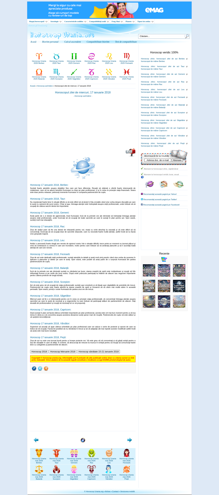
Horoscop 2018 (39, 351)
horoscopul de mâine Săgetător (154, 123)
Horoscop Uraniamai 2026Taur (56, 459)
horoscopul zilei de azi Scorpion (170, 113)
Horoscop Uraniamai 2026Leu (109, 459)
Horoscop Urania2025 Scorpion (56, 77)
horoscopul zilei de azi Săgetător (170, 120)
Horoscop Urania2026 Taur (56, 61)
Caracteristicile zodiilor (75, 21)
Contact (115, 491)
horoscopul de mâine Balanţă (153, 107)
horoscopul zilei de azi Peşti (170, 143)
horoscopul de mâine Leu (151, 92)
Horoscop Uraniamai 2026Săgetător (74, 476)
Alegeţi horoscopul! (38, 21)
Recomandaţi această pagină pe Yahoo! (160, 194)
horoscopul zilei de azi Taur (170, 66)
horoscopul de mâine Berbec (153, 61)
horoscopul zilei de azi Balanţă (170, 105)
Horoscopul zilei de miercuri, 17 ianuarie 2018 (83, 92)
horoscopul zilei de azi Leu (170, 89)
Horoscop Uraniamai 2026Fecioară (127, 459)
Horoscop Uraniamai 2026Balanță (39, 476)
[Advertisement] (83, 124)
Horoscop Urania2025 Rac (92, 61)
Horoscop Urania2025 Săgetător (74, 77)
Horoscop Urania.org (37, 25)
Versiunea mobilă (127, 491)
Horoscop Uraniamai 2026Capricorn (92, 476)
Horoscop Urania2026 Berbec (39, 61)
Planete (130, 21)
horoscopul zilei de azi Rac (170, 82)
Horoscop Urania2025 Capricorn (92, 77)
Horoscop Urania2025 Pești (127, 77)
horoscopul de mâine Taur (152, 69)
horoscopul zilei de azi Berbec (170, 59)
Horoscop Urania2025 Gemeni (74, 61)
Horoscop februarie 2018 (62, 351)
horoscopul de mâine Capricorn (154, 130)
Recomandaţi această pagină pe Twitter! (160, 199)
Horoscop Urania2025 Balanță (39, 77)
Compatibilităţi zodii (99, 21)
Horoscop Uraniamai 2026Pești (127, 476)
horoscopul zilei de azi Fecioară (170, 97)
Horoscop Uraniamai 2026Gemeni (74, 459)
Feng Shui (117, 21)
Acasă (32, 86)
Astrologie (55, 21)
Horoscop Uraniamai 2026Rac (92, 459)
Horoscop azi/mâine (45, 86)
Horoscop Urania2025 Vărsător (109, 77)
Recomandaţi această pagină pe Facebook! (161, 205)
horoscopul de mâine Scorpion (153, 115)
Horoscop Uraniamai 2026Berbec (39, 459)
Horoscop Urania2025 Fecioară (127, 61)
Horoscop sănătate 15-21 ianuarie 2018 (99, 351)
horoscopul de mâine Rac (151, 84)
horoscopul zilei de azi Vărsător (170, 136)
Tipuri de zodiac (145, 21)
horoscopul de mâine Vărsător (153, 138)
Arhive (107, 491)
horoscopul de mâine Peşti (152, 146)
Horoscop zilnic (147, 59)
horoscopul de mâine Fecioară (153, 100)
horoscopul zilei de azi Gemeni (170, 74)
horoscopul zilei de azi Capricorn (170, 128)
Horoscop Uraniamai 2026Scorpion (56, 476)
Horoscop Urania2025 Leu (109, 61)
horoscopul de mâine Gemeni (153, 77)
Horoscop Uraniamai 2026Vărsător (109, 476)
